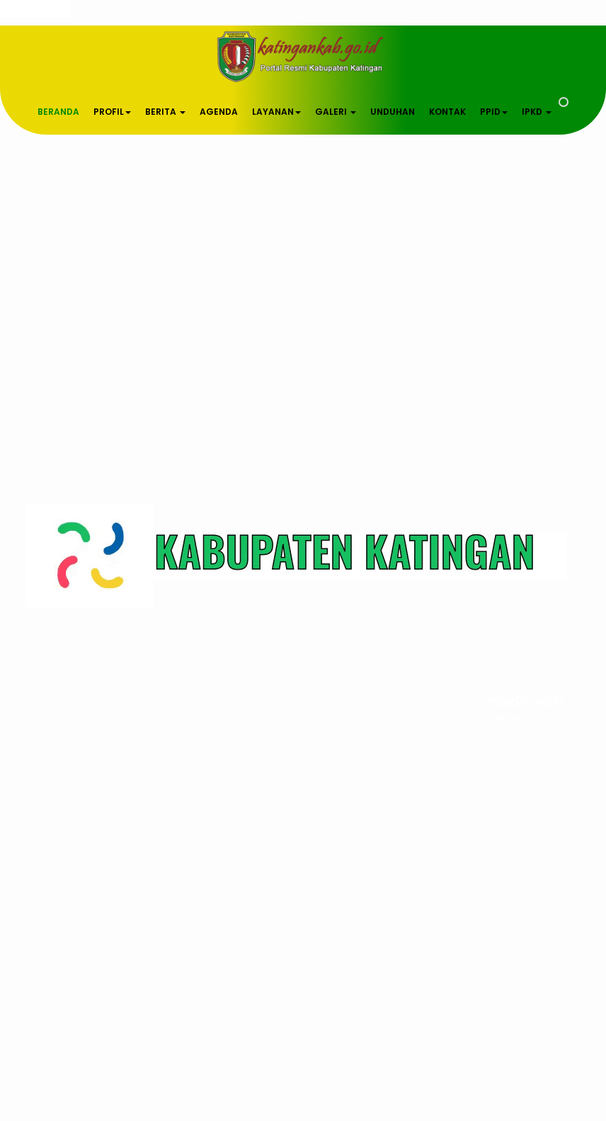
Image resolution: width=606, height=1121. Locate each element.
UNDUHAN (392, 112)
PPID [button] (494, 112)
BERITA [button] (165, 112)
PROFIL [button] (112, 112)
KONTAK (447, 112)
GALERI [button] (335, 112)
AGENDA (219, 112)
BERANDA (58, 112)
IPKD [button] (536, 112)
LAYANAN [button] (276, 112)
